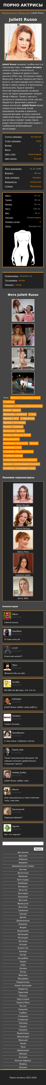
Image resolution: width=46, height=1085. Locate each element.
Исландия (23, 938)
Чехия (23, 1043)
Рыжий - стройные (13, 427)
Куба (23, 965)
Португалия (23, 999)
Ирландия (23, 934)
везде (22, 280)
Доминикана (23, 921)
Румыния (22, 1009)
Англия (23, 869)
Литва (23, 972)
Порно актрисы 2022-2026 (22, 1077)
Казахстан (23, 948)
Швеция (23, 1054)
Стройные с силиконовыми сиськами (23, 406)
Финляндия (23, 1037)
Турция (23, 1026)
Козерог (37, 177)
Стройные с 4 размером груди (19, 468)
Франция (23, 1040)
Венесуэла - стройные (15, 414)
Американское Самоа (23, 866)
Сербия (23, 1013)
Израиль (23, 924)
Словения (23, 1019)
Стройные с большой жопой (18, 451)
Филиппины (23, 1033)
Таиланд (23, 1023)
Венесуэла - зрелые (14, 431)
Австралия (23, 852)
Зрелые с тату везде (14, 422)
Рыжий (37, 159)
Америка (23, 862)
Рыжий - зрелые (12, 410)
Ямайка (23, 1064)
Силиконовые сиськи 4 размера (20, 460)
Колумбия (23, 958)
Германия (23, 910)
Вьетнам (23, 907)
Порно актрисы (23, 5)
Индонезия (23, 931)
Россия (23, 1006)
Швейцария (23, 1050)
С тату (32, 414)
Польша (23, 996)
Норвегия (23, 989)
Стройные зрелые (13, 456)
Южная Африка (23, 1060)
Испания (23, 941)
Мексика (23, 975)
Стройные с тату (12, 447)
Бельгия (23, 890)
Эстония (23, 1057)
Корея (23, 961)
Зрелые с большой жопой (17, 435)
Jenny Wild (23, 598)
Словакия (23, 1016)
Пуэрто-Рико (23, 1002)
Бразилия (23, 897)
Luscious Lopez (23, 575)
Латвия (23, 968)
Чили (23, 1047)
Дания (23, 917)
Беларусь (23, 886)
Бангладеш (23, 880)
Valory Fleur (23, 552)
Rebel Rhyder (23, 505)
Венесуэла (24, 13)
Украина (23, 1030)
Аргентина (23, 873)
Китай (23, 955)
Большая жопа (11, 439)
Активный (36, 137)
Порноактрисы (9, 13)
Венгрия (23, 900)
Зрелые (34, 443)
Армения (23, 876)
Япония (23, 1067)
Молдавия (23, 979)
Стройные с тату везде (15, 443)
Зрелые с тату (11, 418)
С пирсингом (27, 418)
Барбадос (23, 883)
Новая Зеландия (23, 985)
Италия (23, 944)
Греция (23, 914)
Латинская (35, 182)
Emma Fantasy (23, 528)
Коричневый (34, 154)
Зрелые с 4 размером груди (25, 398)
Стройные (9, 402)
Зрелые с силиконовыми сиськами (21, 464)
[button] (23, 311)
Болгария (23, 893)
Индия (23, 927)
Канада (23, 951)
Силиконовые (34, 217)
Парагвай (23, 992)
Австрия (23, 856)
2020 (38, 141)
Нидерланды (23, 982)
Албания (23, 859)
